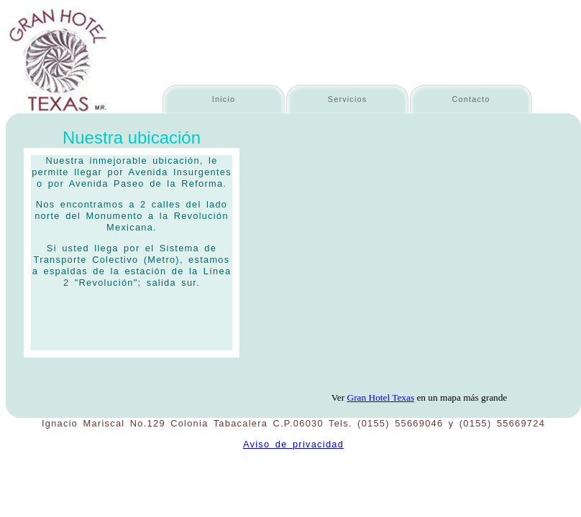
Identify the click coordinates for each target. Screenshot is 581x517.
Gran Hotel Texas (381, 397)
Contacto (471, 99)
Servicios (347, 99)
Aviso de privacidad (293, 444)
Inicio (223, 99)
